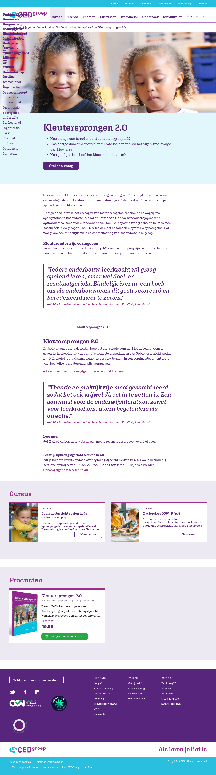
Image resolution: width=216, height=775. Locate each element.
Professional (62, 27)
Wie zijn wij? (135, 683)
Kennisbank (164, 3)
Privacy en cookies (20, 761)
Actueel (129, 3)
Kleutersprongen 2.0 (110, 27)
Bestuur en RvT (136, 698)
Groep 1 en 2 (84, 27)
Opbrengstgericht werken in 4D (65, 470)
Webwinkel (129, 17)
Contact (202, 3)
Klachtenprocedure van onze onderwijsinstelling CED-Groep (45, 767)
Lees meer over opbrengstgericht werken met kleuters (85, 371)
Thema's (89, 17)
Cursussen (108, 17)
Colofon (89, 767)
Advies (57, 17)
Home (114, 3)
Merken (72, 17)
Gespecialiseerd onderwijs (102, 696)
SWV (96, 708)
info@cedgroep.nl (171, 703)
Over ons (145, 3)
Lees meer (47, 621)
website (83, 442)
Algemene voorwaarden (49, 761)
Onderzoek (150, 17)
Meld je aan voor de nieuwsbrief (37, 680)
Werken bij (184, 3)
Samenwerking (136, 688)
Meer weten (88, 534)
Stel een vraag (63, 166)
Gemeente (99, 714)
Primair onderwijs (104, 688)
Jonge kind (42, 27)
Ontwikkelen (172, 17)
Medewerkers (135, 693)
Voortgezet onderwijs (106, 703)
